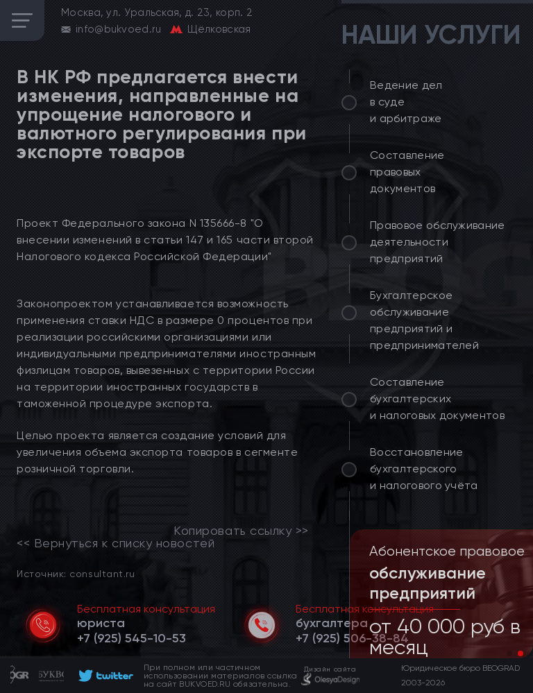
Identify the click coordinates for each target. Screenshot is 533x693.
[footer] (103, 675)
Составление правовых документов (407, 171)
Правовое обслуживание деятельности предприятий (437, 242)
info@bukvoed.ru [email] (119, 29)
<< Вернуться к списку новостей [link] (115, 543)
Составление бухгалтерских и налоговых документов (437, 398)
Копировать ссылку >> (241, 530)
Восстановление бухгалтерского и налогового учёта (424, 468)
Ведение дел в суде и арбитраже (406, 101)
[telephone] (131, 638)
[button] (509, 653)
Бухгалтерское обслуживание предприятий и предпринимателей (424, 320)
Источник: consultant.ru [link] (76, 573)
